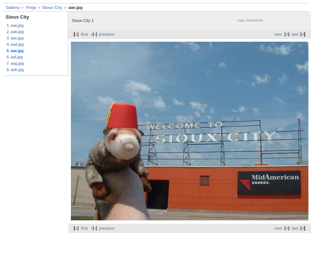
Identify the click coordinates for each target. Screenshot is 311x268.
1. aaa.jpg (15, 25)
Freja (31, 7)
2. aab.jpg (15, 32)
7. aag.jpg (15, 63)
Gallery (13, 7)
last (295, 34)
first (84, 34)
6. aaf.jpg (15, 57)
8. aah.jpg (15, 70)
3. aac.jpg (15, 38)
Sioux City (52, 7)
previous (107, 34)
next (278, 34)
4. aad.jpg (15, 44)
